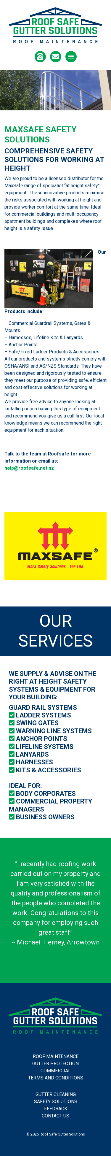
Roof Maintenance (55, 1056)
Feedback (55, 1108)
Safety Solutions (55, 1101)
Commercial (56, 1071)
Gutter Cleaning (56, 1094)
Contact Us (55, 1116)
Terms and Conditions (55, 1078)
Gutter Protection (55, 1063)
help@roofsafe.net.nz (29, 468)
